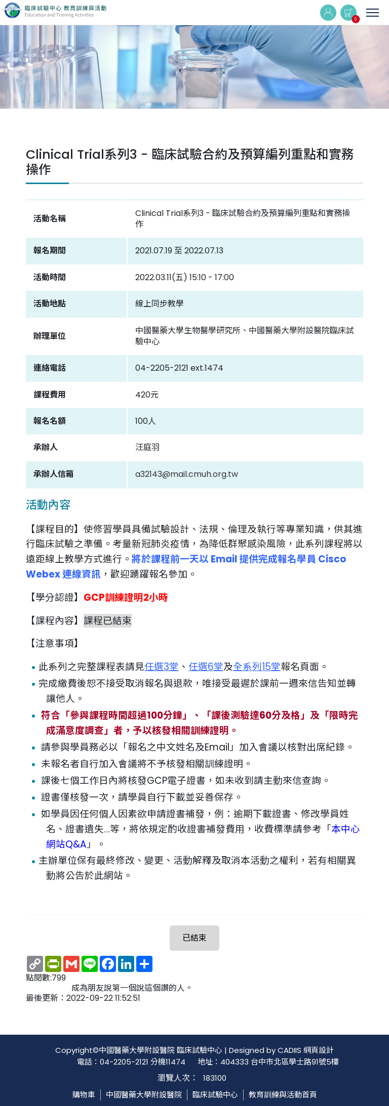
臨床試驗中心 (215, 1094)
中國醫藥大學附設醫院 (144, 1094)
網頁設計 (318, 1050)
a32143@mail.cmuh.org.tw (186, 474)
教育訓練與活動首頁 (283, 1094)
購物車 (83, 1094)
